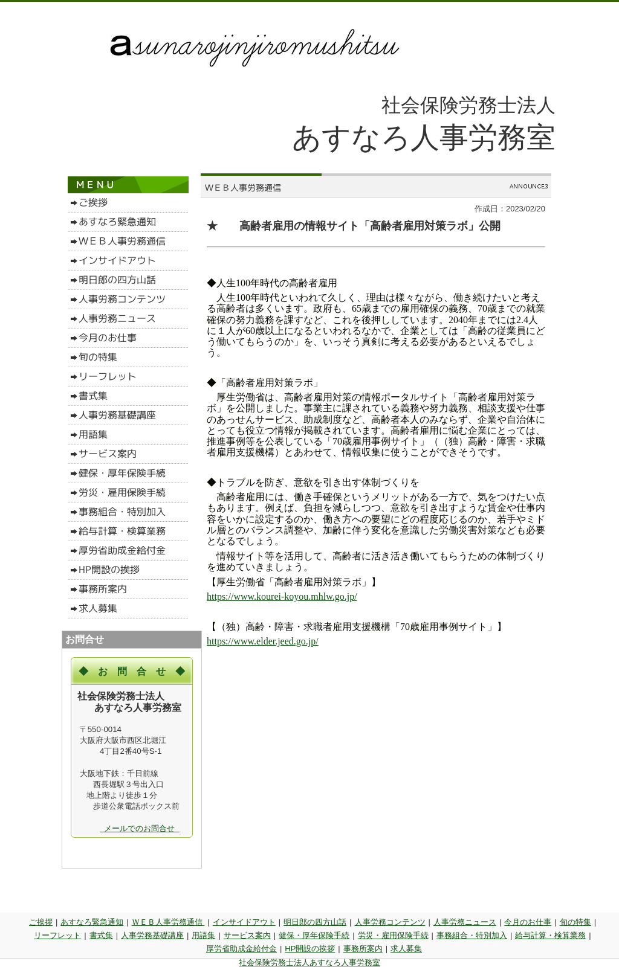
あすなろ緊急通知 (91, 922)
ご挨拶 (41, 922)
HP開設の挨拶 (310, 948)
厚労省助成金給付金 (241, 948)
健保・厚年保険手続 (314, 935)
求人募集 (406, 948)
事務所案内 (363, 948)
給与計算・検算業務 (550, 935)
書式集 (101, 935)
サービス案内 (247, 935)
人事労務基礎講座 (152, 935)
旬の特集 (575, 922)
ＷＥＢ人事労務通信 (168, 922)
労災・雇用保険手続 (393, 935)
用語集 (203, 935)
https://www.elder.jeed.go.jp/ (263, 641)
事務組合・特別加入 (471, 935)
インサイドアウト (244, 922)
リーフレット (57, 935)
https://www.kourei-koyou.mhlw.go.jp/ (282, 596)
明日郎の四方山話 (315, 922)
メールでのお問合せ (140, 828)
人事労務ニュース (464, 922)
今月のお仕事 (527, 922)
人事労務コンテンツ (390, 922)
